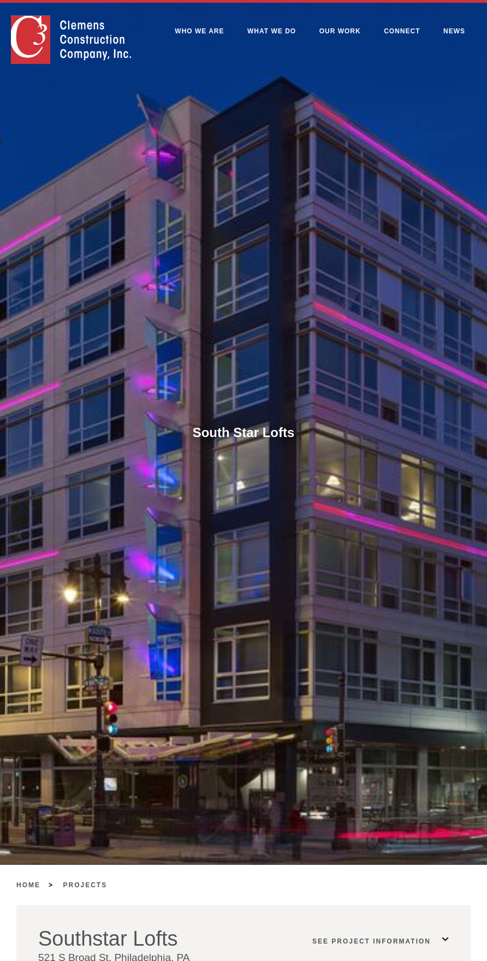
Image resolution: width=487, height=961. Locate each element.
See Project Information (371, 941)
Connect (402, 31)
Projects (85, 885)
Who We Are (199, 31)
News (454, 31)
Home (28, 885)
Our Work (340, 31)
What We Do (271, 31)
